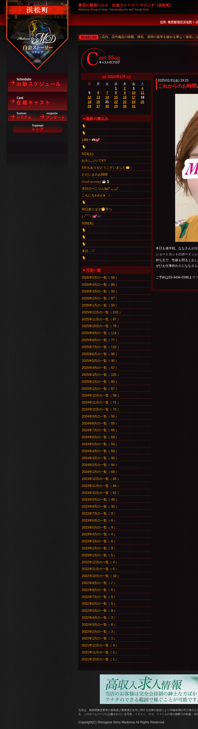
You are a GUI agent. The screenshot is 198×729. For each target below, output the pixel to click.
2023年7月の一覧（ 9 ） (99, 513)
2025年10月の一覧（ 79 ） (101, 326)
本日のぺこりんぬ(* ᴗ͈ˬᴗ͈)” (100, 188)
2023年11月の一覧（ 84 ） (101, 486)
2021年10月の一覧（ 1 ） (100, 659)
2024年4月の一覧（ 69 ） (100, 451)
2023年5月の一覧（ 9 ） (99, 527)
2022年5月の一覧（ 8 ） (99, 611)
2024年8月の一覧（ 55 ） (100, 423)
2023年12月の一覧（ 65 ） (101, 479)
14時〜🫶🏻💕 (91, 140)
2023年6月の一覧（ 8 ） (99, 520)
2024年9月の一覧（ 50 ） (100, 416)
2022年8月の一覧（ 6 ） (99, 590)
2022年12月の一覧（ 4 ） (100, 562)
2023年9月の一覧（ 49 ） (100, 499)
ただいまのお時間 (95, 174)
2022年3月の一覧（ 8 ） (99, 625)
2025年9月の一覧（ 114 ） (101, 333)
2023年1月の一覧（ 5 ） (99, 555)
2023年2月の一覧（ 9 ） (99, 548)
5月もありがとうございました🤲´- (107, 167)
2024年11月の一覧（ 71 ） (101, 402)
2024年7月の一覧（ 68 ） (100, 430)
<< (104, 77)
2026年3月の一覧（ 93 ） (100, 291)
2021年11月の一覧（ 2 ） (100, 652)
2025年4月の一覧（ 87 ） (100, 368)
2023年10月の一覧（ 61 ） (101, 493)
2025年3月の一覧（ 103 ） (101, 375)
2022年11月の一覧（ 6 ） (100, 569)
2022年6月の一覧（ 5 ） (99, 604)
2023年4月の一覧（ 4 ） (99, 534)
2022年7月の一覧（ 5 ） (99, 597)
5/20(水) (87, 223)
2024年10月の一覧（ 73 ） (101, 409)
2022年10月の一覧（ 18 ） (101, 576)
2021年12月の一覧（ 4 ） (100, 645)
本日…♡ (88, 251)
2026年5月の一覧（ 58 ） (100, 277)
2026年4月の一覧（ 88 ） (100, 284)
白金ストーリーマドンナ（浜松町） (38, 27)
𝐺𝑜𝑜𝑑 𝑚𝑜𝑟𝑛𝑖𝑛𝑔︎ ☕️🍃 (96, 181)
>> (128, 77)
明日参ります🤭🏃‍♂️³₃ (96, 209)
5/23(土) (87, 154)
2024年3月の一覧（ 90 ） (100, 458)
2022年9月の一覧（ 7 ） (99, 583)
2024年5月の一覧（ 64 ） (100, 444)
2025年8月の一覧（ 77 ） (100, 340)
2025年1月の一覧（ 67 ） (100, 389)
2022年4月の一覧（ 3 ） (99, 618)
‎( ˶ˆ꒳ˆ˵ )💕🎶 (91, 216)
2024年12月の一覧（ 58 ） (101, 395)
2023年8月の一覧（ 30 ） (100, 506)
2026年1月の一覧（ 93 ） (100, 305)
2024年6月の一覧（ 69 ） (100, 437)
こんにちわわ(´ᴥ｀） (96, 195)
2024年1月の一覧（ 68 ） (100, 472)
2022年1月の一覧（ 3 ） (99, 638)
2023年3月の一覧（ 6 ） (99, 541)
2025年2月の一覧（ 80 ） (100, 382)
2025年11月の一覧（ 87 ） (101, 319)
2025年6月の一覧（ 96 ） (100, 354)
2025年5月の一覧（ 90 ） (100, 361)
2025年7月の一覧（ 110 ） (101, 347)
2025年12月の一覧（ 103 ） (102, 312)
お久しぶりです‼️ (94, 160)
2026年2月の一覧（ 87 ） (100, 298)
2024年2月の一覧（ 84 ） (100, 465)
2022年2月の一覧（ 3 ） (99, 632)
